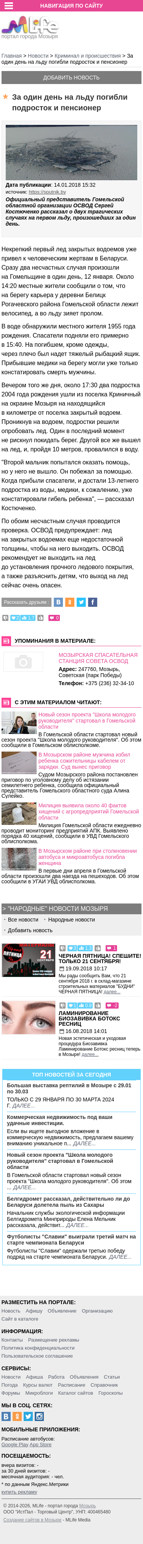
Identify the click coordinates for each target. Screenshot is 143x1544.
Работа (56, 1377)
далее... (112, 991)
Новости (11, 1377)
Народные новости (71, 920)
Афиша (34, 1377)
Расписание (71, 1385)
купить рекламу (19, 1492)
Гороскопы (110, 1393)
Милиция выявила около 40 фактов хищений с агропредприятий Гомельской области (89, 811)
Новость (11, 1311)
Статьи (112, 1377)
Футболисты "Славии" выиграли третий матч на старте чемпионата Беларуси (71, 1240)
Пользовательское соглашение (37, 1356)
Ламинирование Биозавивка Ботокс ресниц (89, 1018)
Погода (10, 1385)
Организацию (97, 1311)
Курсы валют (38, 1385)
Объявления (84, 1377)
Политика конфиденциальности (38, 1348)
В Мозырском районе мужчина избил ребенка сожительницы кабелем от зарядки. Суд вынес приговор (84, 761)
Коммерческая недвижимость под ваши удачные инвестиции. (59, 1120)
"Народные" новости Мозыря (58, 908)
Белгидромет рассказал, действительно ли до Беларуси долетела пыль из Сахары (68, 1202)
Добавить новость (71, 77)
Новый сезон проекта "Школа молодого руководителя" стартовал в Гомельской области (87, 720)
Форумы (11, 1393)
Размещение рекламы (53, 1340)
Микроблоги (39, 1393)
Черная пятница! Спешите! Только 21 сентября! (100, 958)
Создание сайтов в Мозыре (32, 1520)
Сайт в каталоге (20, 1319)
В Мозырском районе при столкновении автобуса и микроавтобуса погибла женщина (88, 857)
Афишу (34, 1311)
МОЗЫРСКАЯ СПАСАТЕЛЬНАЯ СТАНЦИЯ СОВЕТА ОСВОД (98, 658)
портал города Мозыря (30, 34)
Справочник (104, 1385)
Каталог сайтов (75, 1393)
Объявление (62, 1311)
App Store (40, 1444)
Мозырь (87, 1505)
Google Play (15, 1444)
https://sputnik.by (47, 192)
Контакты (12, 1340)
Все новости (23, 920)
